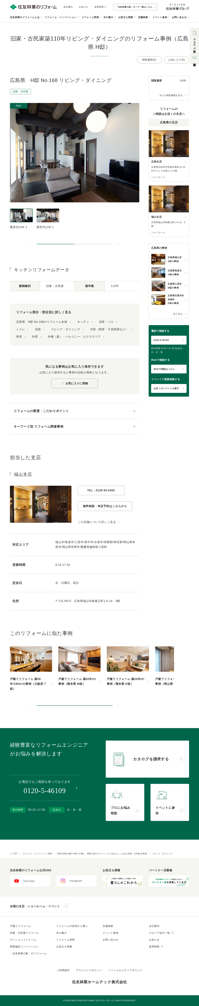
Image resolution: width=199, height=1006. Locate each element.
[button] (56, 244)
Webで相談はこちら (164, 369)
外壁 (35, 336)
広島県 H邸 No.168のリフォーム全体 (41, 321)
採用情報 (100, 7)
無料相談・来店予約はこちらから (105, 506)
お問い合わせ (110, 939)
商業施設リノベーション (24, 946)
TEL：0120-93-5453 (101, 490)
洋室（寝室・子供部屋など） (109, 329)
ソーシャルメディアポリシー (125, 970)
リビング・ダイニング (65, 329)
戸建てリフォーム (20, 926)
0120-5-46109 (161, 340)
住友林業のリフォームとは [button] (25, 17)
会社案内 (68, 7)
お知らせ (83, 7)
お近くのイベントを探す (166, 388)
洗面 (38, 329)
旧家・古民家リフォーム (24, 933)
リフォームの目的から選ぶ (72, 926)
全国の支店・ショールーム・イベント (35, 906)
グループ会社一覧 (161, 933)
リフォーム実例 (90, 17)
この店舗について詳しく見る (97, 522)
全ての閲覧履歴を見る (171, 95)
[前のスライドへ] (31, 244)
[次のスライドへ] (118, 244)
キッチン (83, 321)
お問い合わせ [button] (179, 17)
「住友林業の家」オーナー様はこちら (134, 7)
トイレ (20, 329)
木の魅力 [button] (108, 17)
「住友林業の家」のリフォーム (28, 953)
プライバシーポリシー (89, 970)
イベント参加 (160, 17)
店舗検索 (143, 17)
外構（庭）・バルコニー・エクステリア (74, 336)
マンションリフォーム (23, 939)
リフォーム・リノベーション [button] (60, 17)
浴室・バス (106, 321)
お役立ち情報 (64, 946)
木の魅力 (61, 933)
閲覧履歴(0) (149, 59)
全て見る (178, 314)
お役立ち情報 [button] (125, 17)
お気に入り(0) (176, 59)
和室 (19, 336)
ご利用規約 (63, 970)
